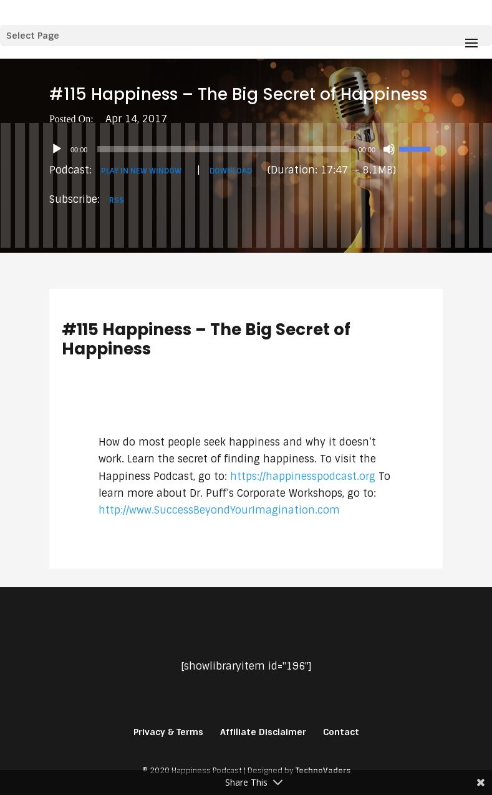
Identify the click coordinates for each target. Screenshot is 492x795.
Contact (341, 732)
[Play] (57, 149)
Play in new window (141, 171)
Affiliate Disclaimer (263, 732)
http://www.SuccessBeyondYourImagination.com (219, 510)
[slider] (222, 149)
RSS (116, 200)
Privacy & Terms (168, 732)
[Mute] (389, 149)
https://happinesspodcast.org (302, 476)
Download (231, 171)
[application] (246, 149)
